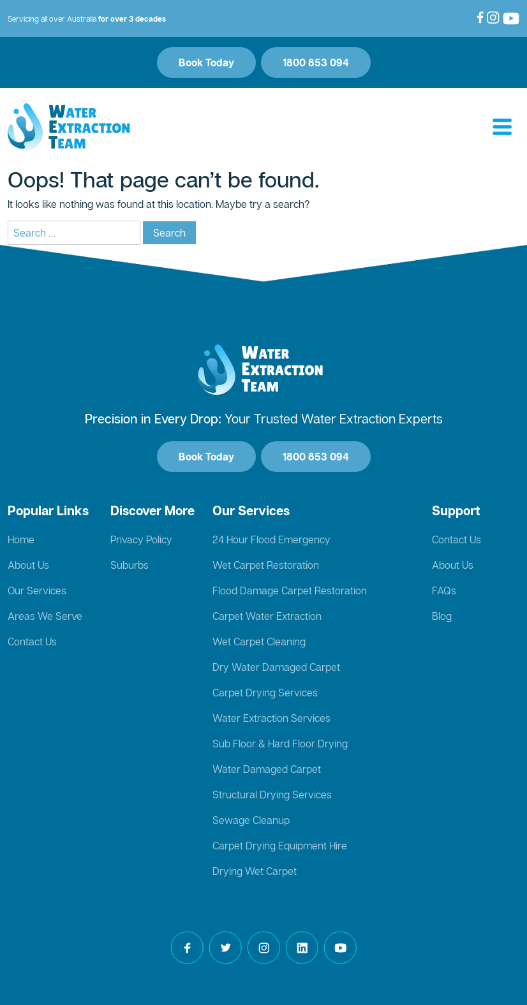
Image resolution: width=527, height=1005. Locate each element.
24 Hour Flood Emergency (271, 539)
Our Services (37, 590)
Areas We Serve (45, 616)
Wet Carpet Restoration (265, 565)
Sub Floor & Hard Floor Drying (280, 743)
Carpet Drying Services (265, 692)
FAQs (444, 590)
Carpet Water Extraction (267, 616)
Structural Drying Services (272, 794)
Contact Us (32, 641)
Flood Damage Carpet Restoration (289, 590)
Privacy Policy (141, 539)
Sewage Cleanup (251, 820)
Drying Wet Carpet (254, 871)
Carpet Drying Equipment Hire (279, 845)
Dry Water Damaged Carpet (276, 667)
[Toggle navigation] (502, 127)
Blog (442, 616)
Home (21, 539)
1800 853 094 (316, 62)
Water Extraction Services (271, 718)
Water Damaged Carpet (266, 769)
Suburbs (129, 565)
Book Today (206, 62)
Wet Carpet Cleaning (259, 641)
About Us (28, 565)
